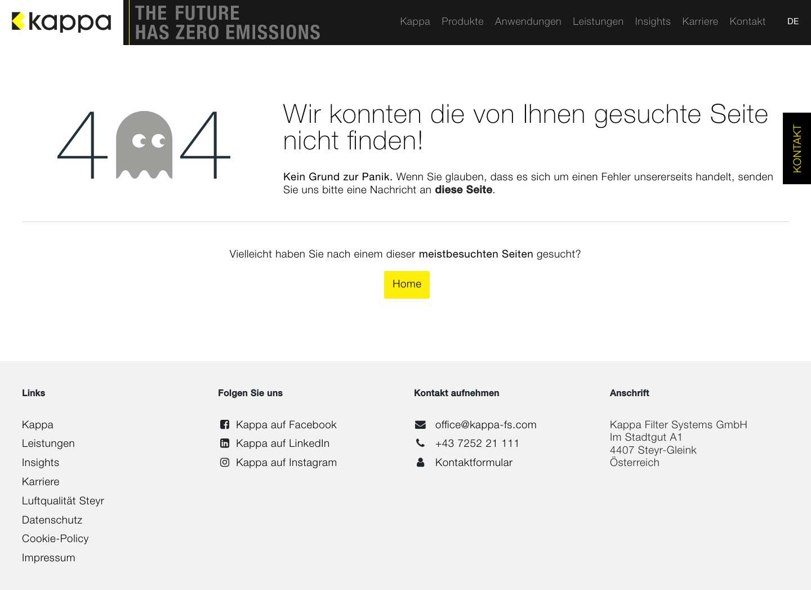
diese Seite (463, 190)
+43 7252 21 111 (477, 444)
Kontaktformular (474, 463)
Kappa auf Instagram (286, 463)
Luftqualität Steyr (63, 501)
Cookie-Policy (55, 539)
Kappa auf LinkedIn (282, 444)
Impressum (48, 558)
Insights (40, 463)
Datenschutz (52, 521)
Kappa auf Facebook (286, 425)
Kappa (38, 425)
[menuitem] (415, 22)
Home (407, 285)
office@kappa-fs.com (486, 425)
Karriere (41, 482)
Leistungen (48, 444)
